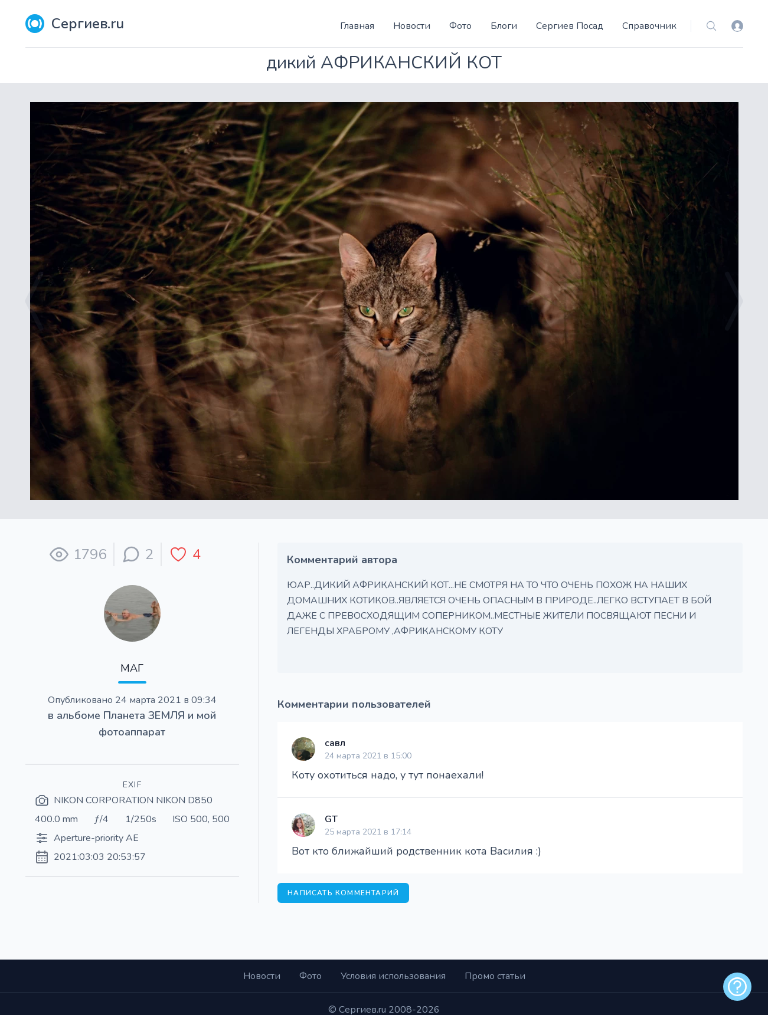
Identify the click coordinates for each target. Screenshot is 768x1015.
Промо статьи (495, 976)
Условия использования (393, 976)
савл (335, 743)
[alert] (737, 987)
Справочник (649, 25)
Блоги (504, 25)
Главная (357, 25)
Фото (460, 25)
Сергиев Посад (569, 25)
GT (331, 819)
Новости (411, 25)
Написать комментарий (343, 893)
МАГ (131, 668)
